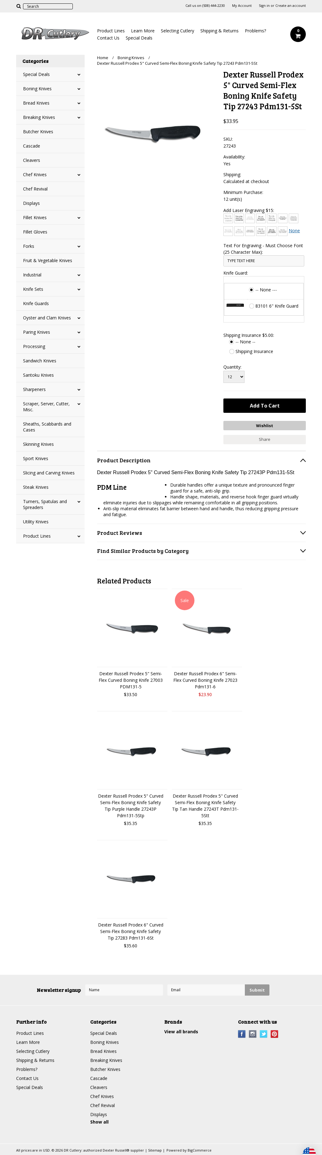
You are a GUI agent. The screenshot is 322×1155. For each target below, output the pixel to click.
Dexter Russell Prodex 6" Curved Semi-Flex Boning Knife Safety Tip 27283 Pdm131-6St (130, 931)
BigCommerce (200, 1150)
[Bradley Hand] (250, 218)
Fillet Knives (35, 217)
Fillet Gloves (35, 232)
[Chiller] (272, 218)
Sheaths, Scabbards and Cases (47, 427)
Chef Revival (35, 189)
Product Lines (111, 31)
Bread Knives (36, 103)
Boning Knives (37, 89)
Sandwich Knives (39, 361)
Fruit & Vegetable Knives (47, 260)
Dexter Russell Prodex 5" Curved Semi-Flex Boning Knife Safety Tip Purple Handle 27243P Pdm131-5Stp (130, 805)
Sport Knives (35, 458)
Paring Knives (36, 332)
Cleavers (31, 160)
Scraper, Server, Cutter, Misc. (46, 406)
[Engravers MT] (250, 231)
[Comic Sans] (282, 218)
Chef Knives (35, 174)
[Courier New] (228, 231)
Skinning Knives (38, 444)
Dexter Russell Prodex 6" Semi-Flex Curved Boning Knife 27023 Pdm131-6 (205, 680)
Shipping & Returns (219, 31)
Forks (28, 246)
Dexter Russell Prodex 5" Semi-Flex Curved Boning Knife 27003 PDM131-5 (131, 680)
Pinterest (274, 1034)
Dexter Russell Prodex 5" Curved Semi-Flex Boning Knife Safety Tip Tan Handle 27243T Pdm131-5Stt (205, 805)
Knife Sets (33, 289)
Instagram (253, 1034)
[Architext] (228, 218)
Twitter (264, 1034)
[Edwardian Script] (239, 231)
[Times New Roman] (282, 231)
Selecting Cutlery (177, 31)
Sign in (264, 5)
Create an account (290, 5)
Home (102, 57)
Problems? (255, 31)
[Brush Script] (261, 218)
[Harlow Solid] (272, 231)
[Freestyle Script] (261, 231)
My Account (242, 5)
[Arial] (239, 218)
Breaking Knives (39, 117)
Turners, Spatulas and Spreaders (45, 504)
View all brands (181, 1032)
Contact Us (108, 38)
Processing (34, 346)
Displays (31, 203)
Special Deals (139, 38)
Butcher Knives (38, 131)
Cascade (31, 146)
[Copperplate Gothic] (293, 218)
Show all (99, 1122)
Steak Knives (36, 487)
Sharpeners (34, 389)
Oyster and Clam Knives (47, 318)
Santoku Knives (38, 375)
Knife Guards (36, 303)
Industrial (32, 275)
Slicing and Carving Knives (49, 473)
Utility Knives (36, 522)
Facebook (242, 1034)
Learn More (143, 31)
